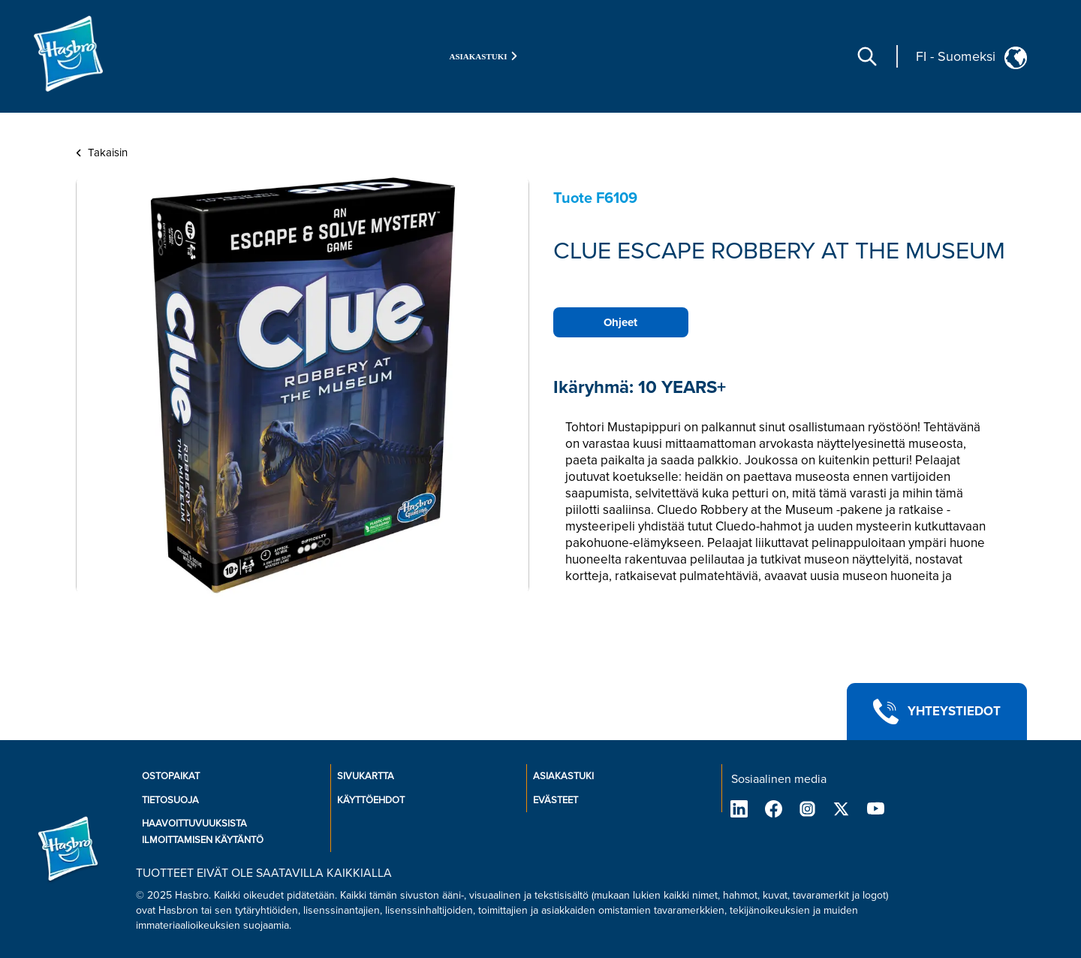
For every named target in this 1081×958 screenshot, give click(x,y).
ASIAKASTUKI (563, 776)
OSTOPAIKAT (171, 776)
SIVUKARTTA (365, 776)
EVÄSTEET (555, 800)
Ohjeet (620, 322)
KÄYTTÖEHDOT (371, 800)
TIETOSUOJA (170, 800)
